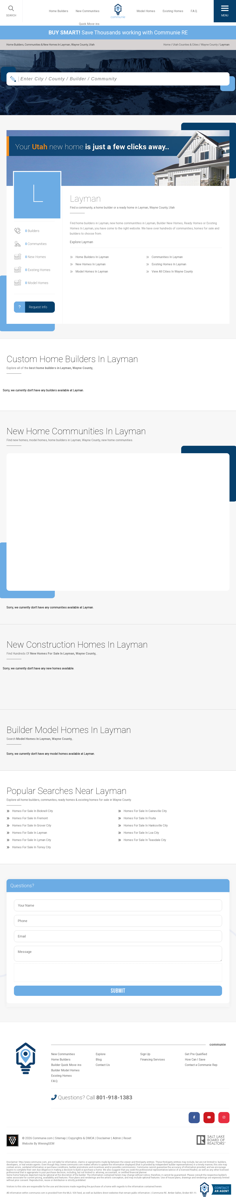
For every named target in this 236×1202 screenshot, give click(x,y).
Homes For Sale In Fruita (140, 818)
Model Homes (146, 11)
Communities (36, 244)
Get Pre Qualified (196, 1054)
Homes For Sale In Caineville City (145, 811)
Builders (32, 231)
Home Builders (58, 11)
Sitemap (60, 1138)
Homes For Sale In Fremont (30, 818)
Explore (101, 1054)
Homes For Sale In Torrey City (31, 847)
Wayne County (209, 44)
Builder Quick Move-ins (66, 1065)
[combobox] (118, 79)
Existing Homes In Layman (169, 264)
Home (167, 44)
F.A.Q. (194, 11)
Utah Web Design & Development (12, 1140)
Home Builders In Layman (92, 257)
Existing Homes (173, 11)
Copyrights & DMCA (81, 1138)
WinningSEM (46, 1143)
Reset (127, 1138)
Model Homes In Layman (91, 271)
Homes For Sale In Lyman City (31, 840)
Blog (99, 1059)
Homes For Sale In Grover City (31, 825)
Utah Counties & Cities (186, 44)
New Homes (35, 257)
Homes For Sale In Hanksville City (146, 825)
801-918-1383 (114, 1097)
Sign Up (145, 1054)
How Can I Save (195, 1059)
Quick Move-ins (89, 24)
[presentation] (44, 972)
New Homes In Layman (90, 264)
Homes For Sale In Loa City (141, 832)
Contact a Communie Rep (201, 1065)
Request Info (30, 307)
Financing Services (152, 1059)
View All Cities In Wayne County (172, 271)
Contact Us (103, 1065)
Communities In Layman (167, 257)
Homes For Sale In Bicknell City (32, 811)
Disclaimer (103, 1138)
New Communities (87, 11)
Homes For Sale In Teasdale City (145, 840)
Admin (117, 1138)
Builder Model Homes (65, 1070)
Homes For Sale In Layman (29, 832)
